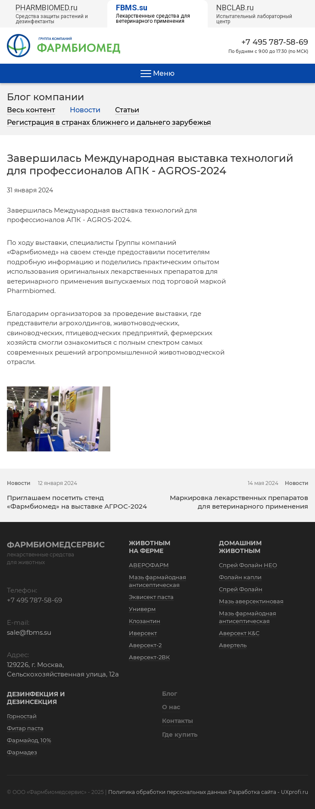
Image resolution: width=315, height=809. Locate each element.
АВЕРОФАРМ (149, 565)
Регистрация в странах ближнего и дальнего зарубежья (109, 123)
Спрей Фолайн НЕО (248, 565)
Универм (142, 608)
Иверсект (143, 633)
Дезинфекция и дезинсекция (36, 698)
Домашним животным (240, 547)
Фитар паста (25, 728)
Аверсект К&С (239, 633)
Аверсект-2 (145, 645)
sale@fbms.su (29, 632)
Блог (169, 694)
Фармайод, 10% (29, 740)
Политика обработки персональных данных (167, 792)
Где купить (179, 734)
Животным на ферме (149, 547)
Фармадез (22, 752)
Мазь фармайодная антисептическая (157, 581)
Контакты (177, 721)
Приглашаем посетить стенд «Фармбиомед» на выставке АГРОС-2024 (77, 502)
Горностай (22, 716)
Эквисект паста (151, 596)
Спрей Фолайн (240, 589)
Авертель (232, 645)
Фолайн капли (240, 577)
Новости (85, 110)
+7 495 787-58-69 (274, 42)
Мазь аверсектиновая (251, 601)
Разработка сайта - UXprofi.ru (268, 792)
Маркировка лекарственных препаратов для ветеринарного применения (239, 502)
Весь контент (31, 110)
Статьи (127, 110)
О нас (171, 707)
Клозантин (144, 621)
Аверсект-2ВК (149, 657)
